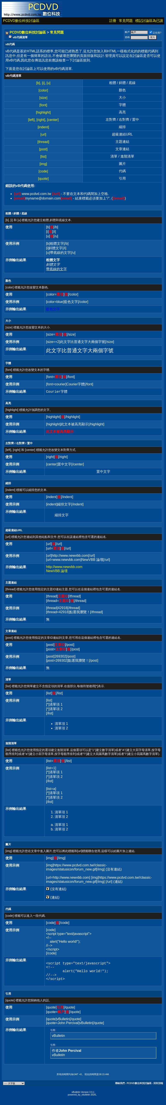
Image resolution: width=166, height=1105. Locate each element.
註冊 (112, 21)
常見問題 (126, 21)
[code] (43, 171)
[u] (49, 83)
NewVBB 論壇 (57, 571)
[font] (43, 105)
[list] (43, 156)
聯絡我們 (120, 1087)
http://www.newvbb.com (64, 567)
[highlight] (43, 112)
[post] (43, 149)
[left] (31, 120)
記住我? (155, 32)
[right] (41, 120)
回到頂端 (158, 1087)
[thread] (43, 142)
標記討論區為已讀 (149, 21)
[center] (53, 120)
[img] (43, 164)
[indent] (43, 127)
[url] (43, 134)
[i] (43, 83)
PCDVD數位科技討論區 (21, 21)
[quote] (43, 178)
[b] (38, 83)
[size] (43, 98)
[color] (43, 90)
